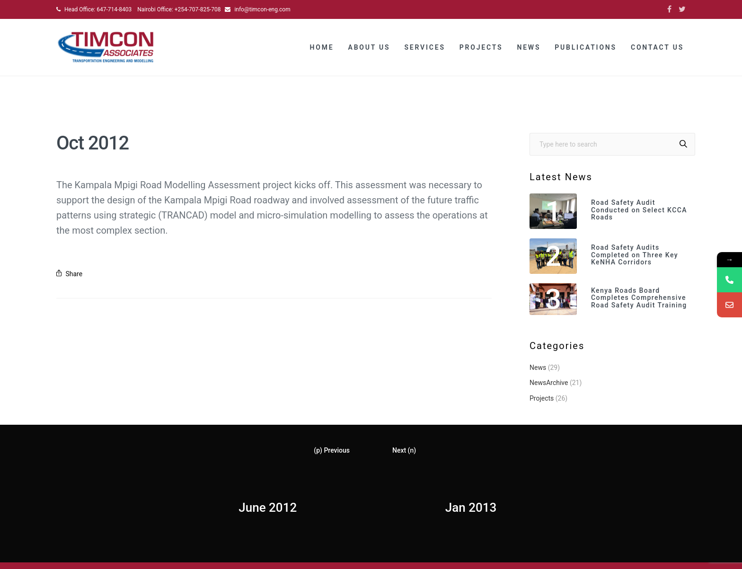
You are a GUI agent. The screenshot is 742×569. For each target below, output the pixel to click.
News (528, 47)
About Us (369, 47)
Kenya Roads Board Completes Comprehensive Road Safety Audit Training (639, 298)
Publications (586, 47)
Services (424, 47)
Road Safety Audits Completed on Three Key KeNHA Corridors (634, 255)
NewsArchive (549, 382)
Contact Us (657, 47)
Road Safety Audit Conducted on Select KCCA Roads (639, 210)
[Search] (683, 144)
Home (322, 47)
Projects (481, 47)
